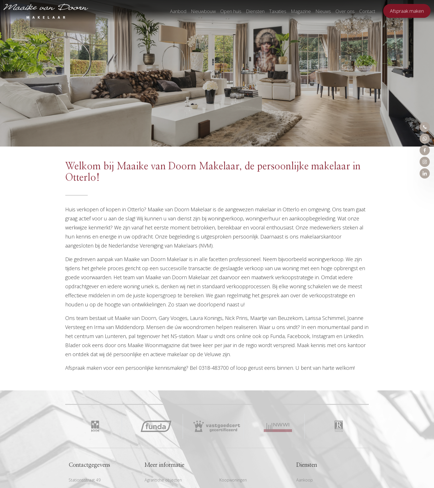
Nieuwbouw (203, 11)
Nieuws (323, 11)
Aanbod (178, 11)
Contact (367, 11)
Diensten (255, 11)
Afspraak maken (407, 11)
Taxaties (277, 11)
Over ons (345, 11)
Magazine (301, 11)
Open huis (230, 11)
